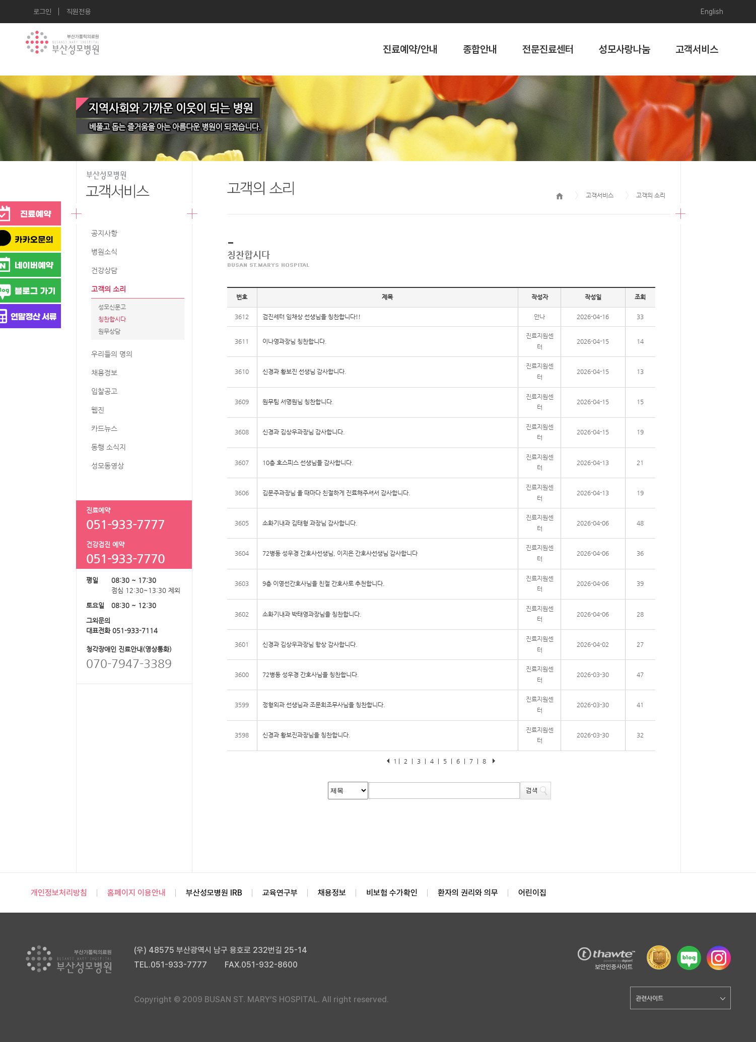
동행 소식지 (108, 447)
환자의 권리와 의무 (468, 893)
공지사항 (104, 233)
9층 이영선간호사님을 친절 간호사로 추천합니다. (323, 583)
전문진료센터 (548, 49)
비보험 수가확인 (392, 893)
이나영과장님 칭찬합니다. (294, 341)
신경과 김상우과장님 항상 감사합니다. (310, 644)
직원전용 (78, 12)
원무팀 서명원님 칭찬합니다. (298, 401)
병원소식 (104, 252)
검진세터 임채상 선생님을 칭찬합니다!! (311, 316)
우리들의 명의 (111, 354)
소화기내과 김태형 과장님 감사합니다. (310, 523)
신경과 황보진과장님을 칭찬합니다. (306, 734)
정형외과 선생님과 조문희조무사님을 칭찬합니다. (323, 704)
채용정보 (104, 372)
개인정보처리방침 (59, 893)
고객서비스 (696, 49)
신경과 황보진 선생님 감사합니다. (304, 371)
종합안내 (480, 49)
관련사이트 (680, 998)
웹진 (97, 410)
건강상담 (104, 270)
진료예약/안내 (410, 49)
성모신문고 (112, 307)
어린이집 (532, 893)
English (712, 12)
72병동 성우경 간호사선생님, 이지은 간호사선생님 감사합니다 (340, 553)
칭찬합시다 (112, 319)
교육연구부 (280, 893)
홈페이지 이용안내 (136, 893)
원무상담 (109, 331)
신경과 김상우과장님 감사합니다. (303, 431)
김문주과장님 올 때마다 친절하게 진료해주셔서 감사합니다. (336, 492)
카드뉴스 (104, 428)
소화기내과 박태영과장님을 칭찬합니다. (312, 614)
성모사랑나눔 (624, 49)
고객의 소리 (108, 289)
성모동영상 (107, 466)
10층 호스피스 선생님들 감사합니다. (308, 462)
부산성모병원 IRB (214, 893)
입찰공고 (104, 391)
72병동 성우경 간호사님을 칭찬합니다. (310, 674)
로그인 (42, 12)
